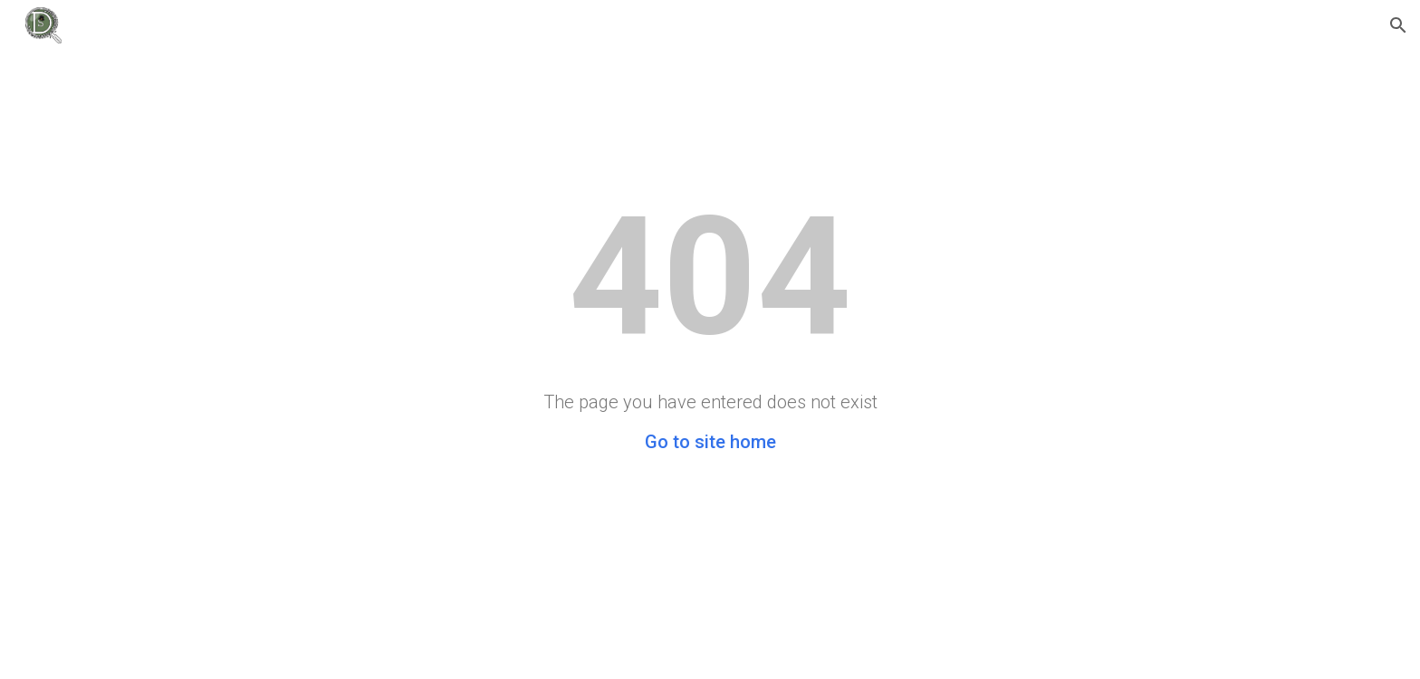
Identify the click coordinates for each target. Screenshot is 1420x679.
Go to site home (710, 442)
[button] (1398, 25)
